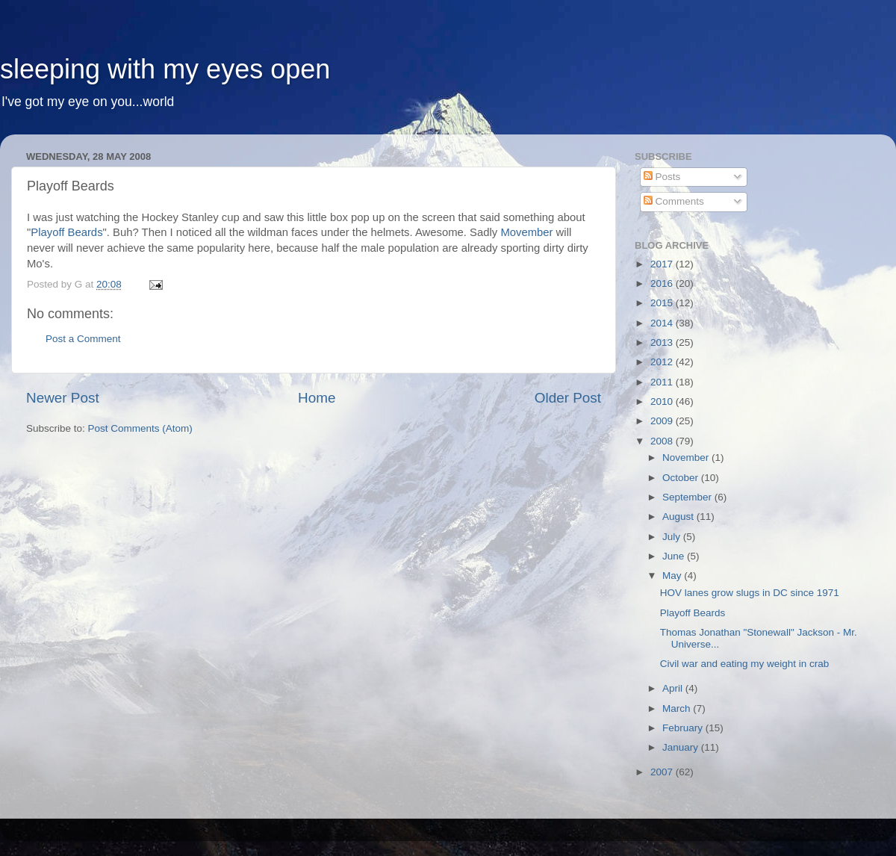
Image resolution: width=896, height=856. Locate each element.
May (673, 575)
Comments (674, 201)
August (679, 516)
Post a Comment (83, 338)
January (681, 747)
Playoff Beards (66, 232)
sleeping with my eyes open (165, 69)
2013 (663, 342)
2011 (663, 382)
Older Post (568, 398)
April (673, 688)
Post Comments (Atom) (140, 428)
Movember (526, 232)
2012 (663, 361)
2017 (663, 264)
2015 (663, 302)
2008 (663, 441)
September (688, 497)
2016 (663, 283)
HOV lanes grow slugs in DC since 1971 (749, 592)
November (687, 457)
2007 (663, 772)
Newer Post (62, 398)
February (684, 728)
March (677, 708)
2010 (663, 401)
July (672, 536)
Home (316, 398)
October (681, 477)
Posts (662, 176)
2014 (663, 323)
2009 (663, 421)
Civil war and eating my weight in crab (745, 663)
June (674, 556)
